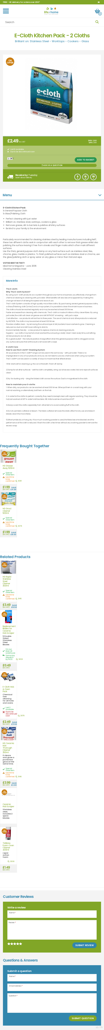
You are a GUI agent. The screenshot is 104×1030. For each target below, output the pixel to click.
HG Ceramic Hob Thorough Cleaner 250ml (8, 748)
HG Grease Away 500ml (8, 467)
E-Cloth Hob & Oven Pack (8, 689)
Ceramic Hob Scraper (8, 805)
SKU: (90, 140)
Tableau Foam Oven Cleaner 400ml (8, 846)
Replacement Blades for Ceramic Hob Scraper (8, 629)
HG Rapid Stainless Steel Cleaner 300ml (7, 581)
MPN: (91, 142)
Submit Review (84, 945)
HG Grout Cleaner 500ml (7, 511)
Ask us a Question (52, 165)
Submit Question (83, 1018)
